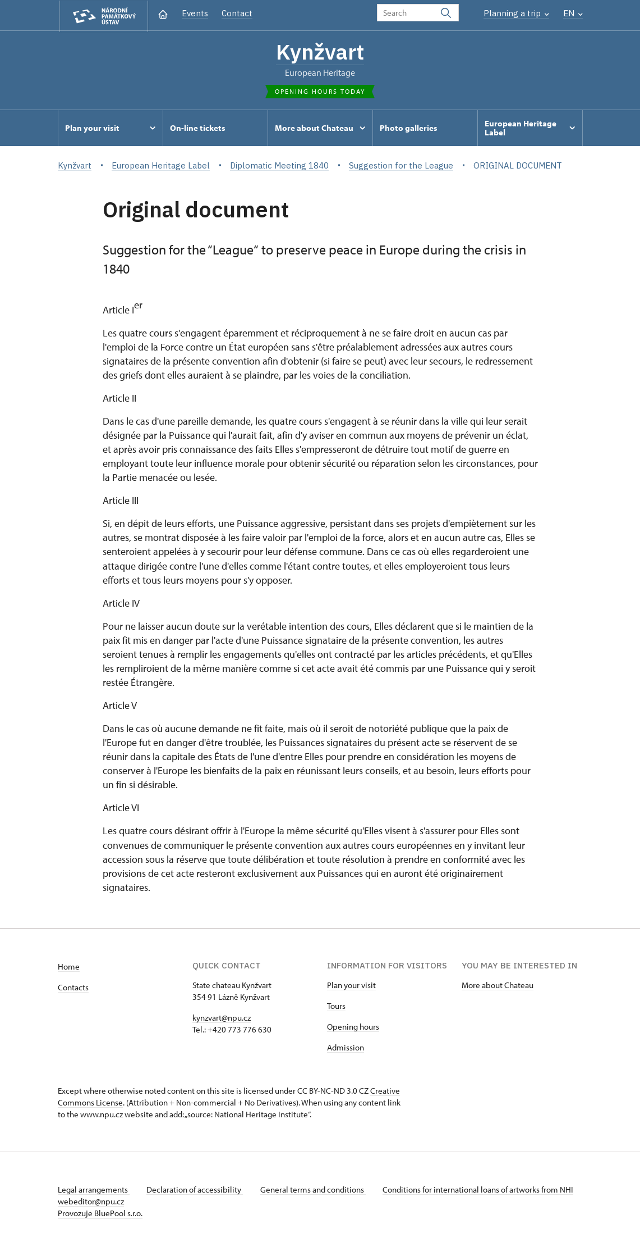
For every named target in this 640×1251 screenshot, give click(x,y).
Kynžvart (320, 51)
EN (573, 13)
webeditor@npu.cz (124, 1202)
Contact (237, 13)
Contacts (73, 987)
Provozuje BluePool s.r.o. (100, 1213)
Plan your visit (351, 985)
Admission (345, 1048)
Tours (336, 1006)
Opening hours (353, 1027)
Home (69, 967)
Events (195, 13)
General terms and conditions (314, 1190)
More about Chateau (497, 985)
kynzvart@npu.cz (221, 1018)
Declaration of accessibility (196, 1190)
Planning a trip (516, 13)
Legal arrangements (94, 1190)
